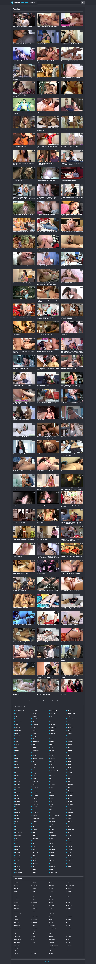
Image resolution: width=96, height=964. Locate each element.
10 (66, 701)
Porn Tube (23, 2)
